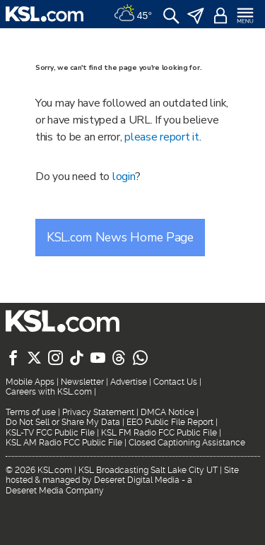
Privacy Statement (98, 412)
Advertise (128, 382)
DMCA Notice (167, 412)
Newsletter (82, 382)
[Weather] (133, 14)
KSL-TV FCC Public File (50, 433)
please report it (161, 137)
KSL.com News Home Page (120, 237)
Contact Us (175, 382)
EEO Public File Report (169, 422)
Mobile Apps (30, 382)
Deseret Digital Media (136, 480)
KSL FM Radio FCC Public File (159, 433)
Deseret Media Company (55, 491)
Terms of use (31, 412)
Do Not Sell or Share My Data (63, 422)
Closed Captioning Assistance (187, 443)
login (124, 176)
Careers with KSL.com (49, 392)
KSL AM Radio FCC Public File (64, 443)
